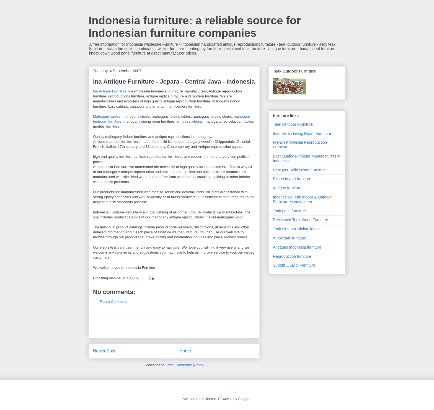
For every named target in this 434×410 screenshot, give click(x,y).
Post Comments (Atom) (185, 365)
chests (197, 121)
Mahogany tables (106, 116)
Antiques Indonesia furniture (297, 247)
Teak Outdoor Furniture (293, 124)
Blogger (244, 399)
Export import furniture (292, 179)
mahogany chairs (136, 116)
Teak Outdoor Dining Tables (297, 229)
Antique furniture (287, 188)
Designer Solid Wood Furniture (299, 170)
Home (185, 351)
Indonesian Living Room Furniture (302, 133)
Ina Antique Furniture (109, 91)
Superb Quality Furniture (294, 265)
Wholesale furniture (289, 238)
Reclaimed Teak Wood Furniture (300, 220)
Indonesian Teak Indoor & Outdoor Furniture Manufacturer (302, 199)
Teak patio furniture (289, 211)
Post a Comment (113, 302)
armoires (183, 121)
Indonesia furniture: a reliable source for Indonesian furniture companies (195, 26)
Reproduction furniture (292, 256)
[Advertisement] (174, 325)
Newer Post (104, 351)
